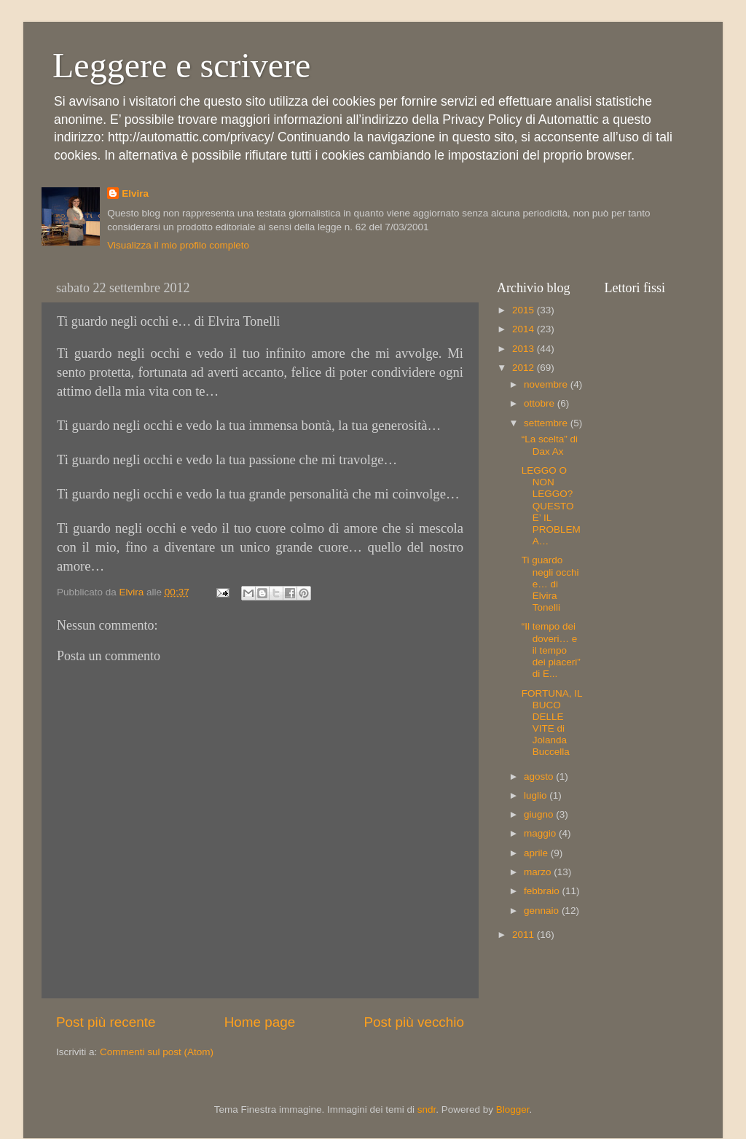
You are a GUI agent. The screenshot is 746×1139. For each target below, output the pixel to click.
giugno (540, 814)
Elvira (135, 193)
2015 (524, 310)
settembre (547, 423)
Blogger (513, 1109)
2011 (524, 934)
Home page (260, 1022)
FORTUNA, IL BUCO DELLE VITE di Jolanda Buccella (552, 723)
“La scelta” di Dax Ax (550, 445)
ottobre (540, 403)
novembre (547, 384)
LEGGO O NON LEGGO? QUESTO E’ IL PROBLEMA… (551, 506)
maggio (541, 833)
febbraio (543, 890)
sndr (426, 1109)
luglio (536, 795)
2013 (524, 348)
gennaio (543, 910)
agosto (540, 776)
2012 (524, 367)
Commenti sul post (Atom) (156, 1051)
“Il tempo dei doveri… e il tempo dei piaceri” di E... (551, 650)
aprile (537, 853)
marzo (539, 871)
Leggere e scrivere (181, 65)
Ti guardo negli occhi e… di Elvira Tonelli (550, 584)
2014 (524, 329)
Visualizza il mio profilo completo (178, 245)
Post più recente (106, 1022)
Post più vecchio (414, 1022)
